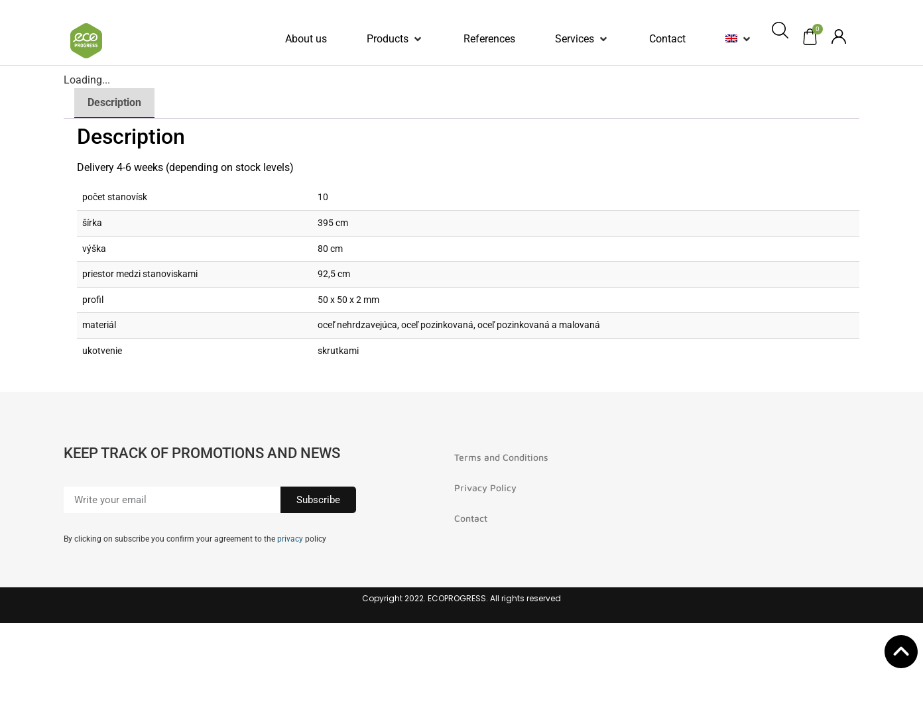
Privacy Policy (485, 487)
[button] (395, 39)
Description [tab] (114, 102)
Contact (470, 518)
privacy (290, 539)
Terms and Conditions (501, 457)
